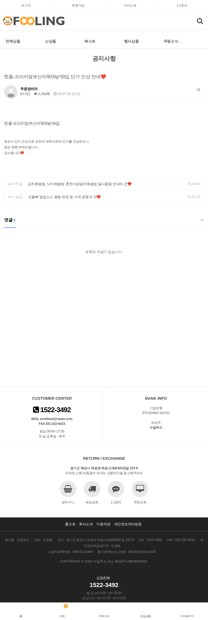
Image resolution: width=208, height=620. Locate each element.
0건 (25, 94)
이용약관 (103, 524)
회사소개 (86, 524)
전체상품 (12, 41)
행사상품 (131, 41)
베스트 (90, 41)
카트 (62, 616)
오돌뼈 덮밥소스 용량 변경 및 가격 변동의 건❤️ (64, 197)
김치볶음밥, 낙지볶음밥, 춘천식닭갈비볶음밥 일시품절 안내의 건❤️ (80, 184)
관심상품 (145, 616)
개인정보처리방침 (128, 524)
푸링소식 (171, 41)
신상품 (50, 41)
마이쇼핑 (130, 5)
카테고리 (104, 616)
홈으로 (70, 524)
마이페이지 (187, 616)
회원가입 (78, 5)
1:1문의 (182, 5)
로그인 (26, 5)
